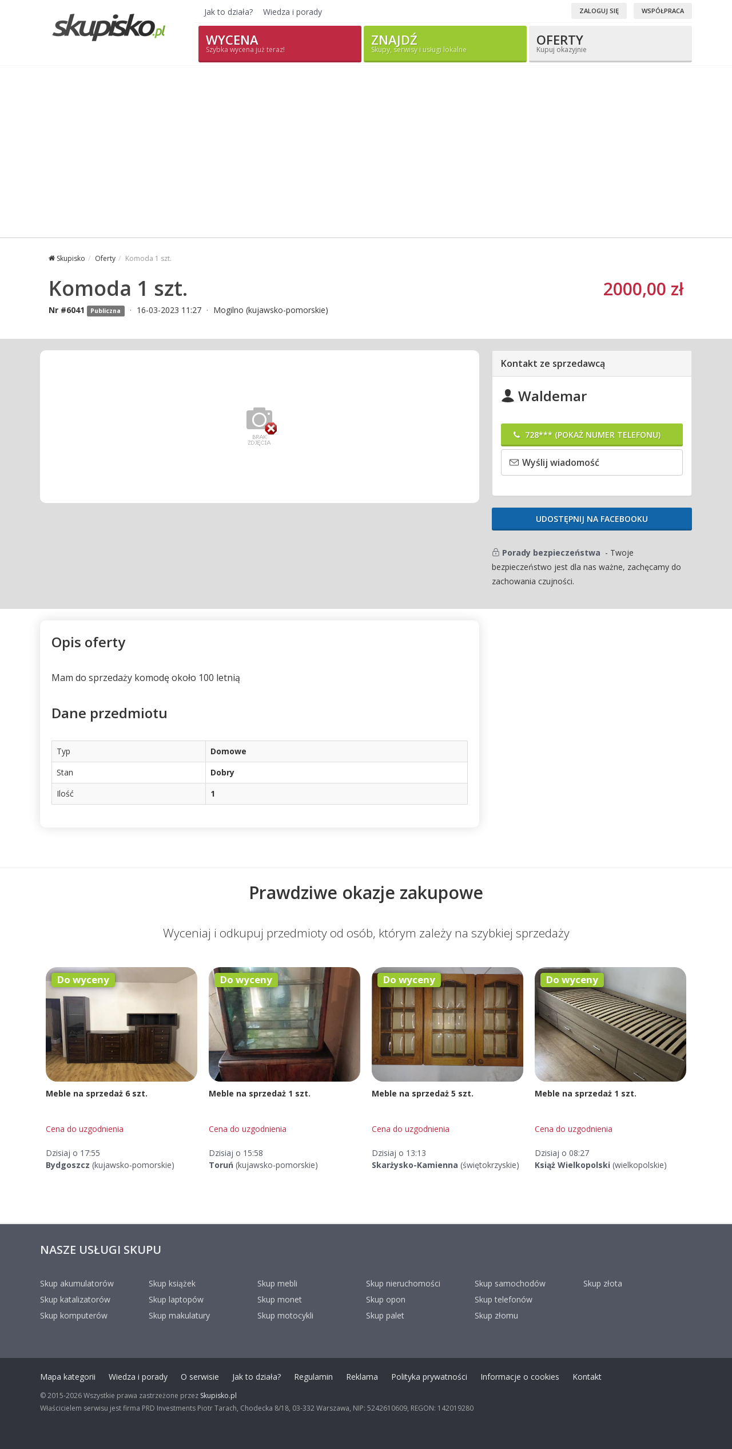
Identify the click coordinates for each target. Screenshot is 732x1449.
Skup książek (172, 1283)
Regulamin (313, 1376)
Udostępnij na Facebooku (592, 518)
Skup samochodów (510, 1283)
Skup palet (385, 1315)
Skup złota (602, 1283)
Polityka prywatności (429, 1376)
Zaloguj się (599, 10)
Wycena (280, 42)
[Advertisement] (366, 152)
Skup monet (279, 1299)
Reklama (362, 1376)
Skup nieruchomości (403, 1283)
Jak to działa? (228, 11)
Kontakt (587, 1376)
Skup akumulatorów (77, 1283)
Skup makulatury (179, 1315)
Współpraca (663, 10)
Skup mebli (277, 1283)
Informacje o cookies (519, 1376)
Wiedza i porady (292, 11)
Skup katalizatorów (75, 1299)
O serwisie (200, 1376)
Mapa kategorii (68, 1376)
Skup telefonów (503, 1299)
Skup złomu (496, 1315)
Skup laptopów (176, 1299)
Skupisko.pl (218, 1395)
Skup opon (385, 1299)
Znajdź (445, 42)
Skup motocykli (285, 1315)
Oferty (610, 42)
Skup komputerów (74, 1315)
